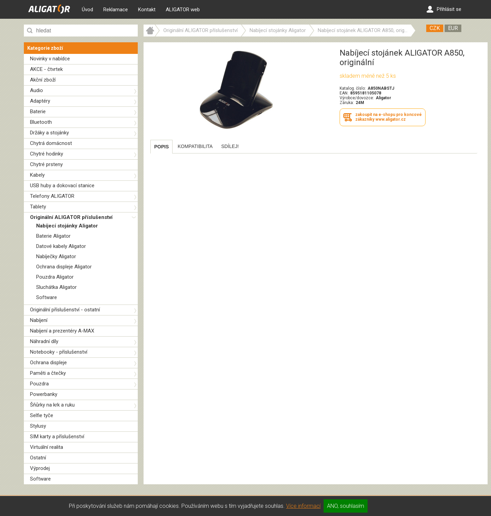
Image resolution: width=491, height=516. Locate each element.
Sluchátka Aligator (56, 287)
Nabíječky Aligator (56, 256)
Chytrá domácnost (51, 143)
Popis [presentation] (161, 146)
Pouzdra (39, 384)
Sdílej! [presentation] (230, 146)
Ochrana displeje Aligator (64, 267)
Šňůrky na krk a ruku (52, 405)
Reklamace (115, 9)
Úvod (87, 9)
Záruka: (347, 102)
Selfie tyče (41, 415)
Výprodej (40, 468)
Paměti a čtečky (48, 373)
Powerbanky (43, 394)
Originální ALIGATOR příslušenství (71, 217)
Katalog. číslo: (353, 88)
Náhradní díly (44, 341)
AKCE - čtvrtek (46, 69)
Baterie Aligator (53, 236)
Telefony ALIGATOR (52, 196)
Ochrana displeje (48, 362)
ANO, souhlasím (345, 506)
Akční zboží (43, 80)
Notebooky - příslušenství (58, 352)
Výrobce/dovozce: (357, 97)
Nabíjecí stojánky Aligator (67, 226)
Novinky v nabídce (50, 59)
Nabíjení (38, 320)
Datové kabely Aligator (61, 246)
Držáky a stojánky (49, 133)
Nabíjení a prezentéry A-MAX (62, 331)
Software (46, 297)
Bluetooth (41, 122)
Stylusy (38, 426)
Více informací (303, 506)
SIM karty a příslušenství (57, 436)
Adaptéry (40, 101)
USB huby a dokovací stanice (62, 185)
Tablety (38, 207)
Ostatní (38, 458)
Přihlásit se (444, 9)
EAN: (344, 93)
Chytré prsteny (46, 164)
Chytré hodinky (46, 154)
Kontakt (146, 9)
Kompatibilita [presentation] (195, 146)
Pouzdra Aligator (55, 277)
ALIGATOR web (183, 9)
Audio (36, 90)
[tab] (161, 146)
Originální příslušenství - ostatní (65, 310)
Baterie (38, 111)
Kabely (37, 175)
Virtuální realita (46, 447)
